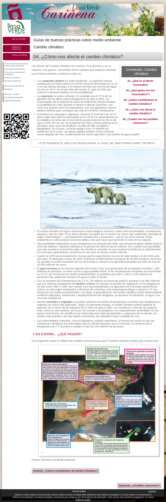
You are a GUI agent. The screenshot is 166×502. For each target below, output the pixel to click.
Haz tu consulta (19, 39)
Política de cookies (82, 500)
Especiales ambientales (14, 69)
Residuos (8, 89)
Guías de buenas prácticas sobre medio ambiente (16, 65)
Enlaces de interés (12, 78)
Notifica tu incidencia (16, 48)
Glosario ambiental (12, 81)
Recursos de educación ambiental (14, 73)
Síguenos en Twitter (11, 108)
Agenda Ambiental (12, 101)
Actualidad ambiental (13, 97)
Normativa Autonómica (14, 86)
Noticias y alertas (11, 94)
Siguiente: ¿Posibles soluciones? (139, 485)
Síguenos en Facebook (5, 108)
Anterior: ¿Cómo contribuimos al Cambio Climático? (65, 470)
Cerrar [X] (152, 491)
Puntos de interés (19, 55)
